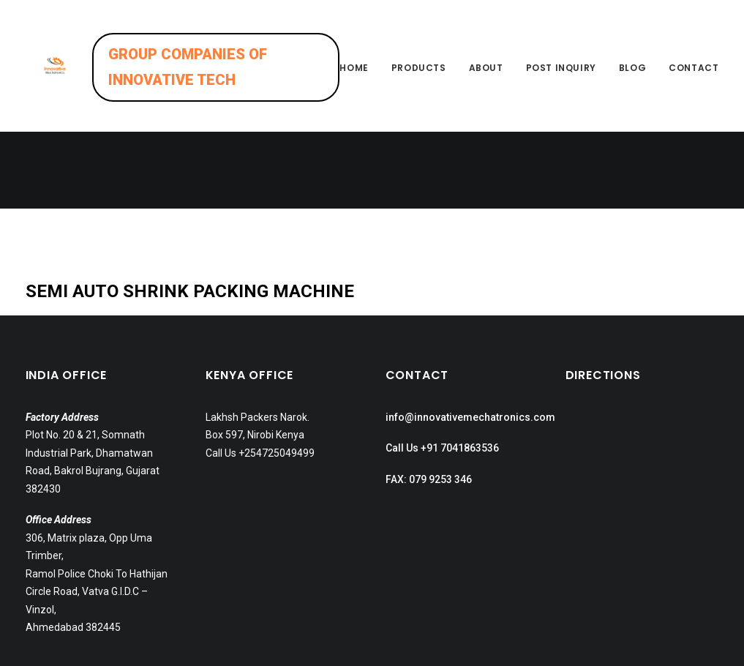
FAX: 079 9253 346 (429, 402)
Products (418, 67)
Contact (693, 67)
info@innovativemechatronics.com (470, 340)
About (486, 67)
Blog (632, 67)
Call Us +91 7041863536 (442, 372)
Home (353, 67)
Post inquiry (561, 67)
